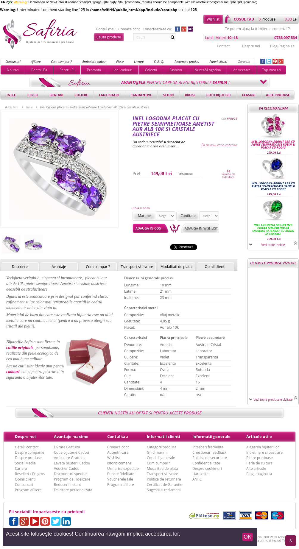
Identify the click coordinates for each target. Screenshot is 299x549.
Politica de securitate (209, 457)
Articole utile (259, 436)
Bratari (56, 95)
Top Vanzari (271, 69)
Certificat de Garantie (164, 484)
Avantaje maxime (71, 436)
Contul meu (106, 29)
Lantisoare (109, 95)
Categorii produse (162, 447)
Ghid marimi (141, 208)
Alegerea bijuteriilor (262, 447)
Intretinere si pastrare (264, 452)
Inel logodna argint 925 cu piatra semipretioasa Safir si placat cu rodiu (273, 186)
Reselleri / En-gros (30, 473)
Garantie (244, 61)
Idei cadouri (123, 69)
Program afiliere (28, 489)
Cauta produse (108, 37)
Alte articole (256, 468)
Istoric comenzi (119, 463)
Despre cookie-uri (207, 468)
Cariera (21, 468)
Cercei (32, 95)
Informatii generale (211, 436)
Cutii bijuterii (218, 95)
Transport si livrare (162, 473)
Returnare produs (187, 61)
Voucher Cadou (67, 468)
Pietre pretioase (259, 457)
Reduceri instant (67, 484)
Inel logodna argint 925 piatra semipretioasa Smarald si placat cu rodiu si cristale (273, 229)
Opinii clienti (215, 266)
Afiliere (36, 61)
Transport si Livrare (137, 266)
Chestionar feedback (209, 452)
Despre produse (28, 457)
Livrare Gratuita (67, 447)
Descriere (20, 266)
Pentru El (67, 69)
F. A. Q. (159, 61)
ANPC (197, 479)
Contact (223, 46)
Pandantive (141, 95)
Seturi (168, 95)
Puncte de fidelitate (229, 175)
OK (247, 537)
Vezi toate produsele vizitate (273, 399)
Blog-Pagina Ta (282, 46)
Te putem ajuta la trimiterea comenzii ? (257, 29)
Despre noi (251, 46)
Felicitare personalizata (73, 489)
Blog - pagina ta (259, 473)
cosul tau (244, 19)
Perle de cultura (259, 463)
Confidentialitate (206, 463)
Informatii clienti (163, 436)
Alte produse (278, 95)
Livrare (139, 61)
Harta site (200, 473)
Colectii (151, 69)
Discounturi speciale (71, 473)
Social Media (25, 463)
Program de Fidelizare (72, 479)
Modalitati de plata (176, 266)
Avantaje (59, 266)
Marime (144, 215)
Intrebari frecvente (207, 447)
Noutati (13, 69)
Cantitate (188, 215)
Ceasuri (249, 95)
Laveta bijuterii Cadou (72, 463)
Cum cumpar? (158, 463)
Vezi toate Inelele (273, 245)
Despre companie (29, 452)
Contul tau (117, 436)
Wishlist (213, 19)
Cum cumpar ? (61, 61)
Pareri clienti (218, 61)
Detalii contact (27, 447)
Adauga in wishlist (201, 228)
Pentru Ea (39, 69)
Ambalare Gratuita (69, 457)
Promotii (94, 69)
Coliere (81, 95)
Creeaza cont (129, 29)
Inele (11, 95)
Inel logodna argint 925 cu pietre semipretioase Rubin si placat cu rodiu (273, 144)
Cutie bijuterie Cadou (71, 452)
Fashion (175, 69)
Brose (190, 95)
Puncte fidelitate (120, 473)
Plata (120, 61)
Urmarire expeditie (123, 468)
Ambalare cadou (93, 61)
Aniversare (242, 69)
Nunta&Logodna (207, 69)
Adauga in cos (148, 228)
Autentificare (118, 452)
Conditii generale (161, 457)
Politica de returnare (164, 479)
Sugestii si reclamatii (163, 489)
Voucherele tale (120, 479)
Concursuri (13, 61)
